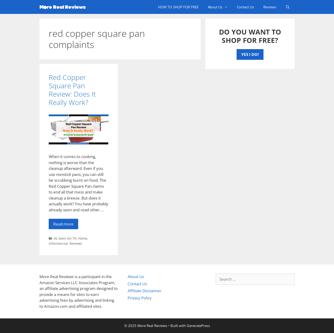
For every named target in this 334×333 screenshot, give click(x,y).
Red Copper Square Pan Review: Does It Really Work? (72, 90)
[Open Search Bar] (288, 7)
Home (82, 238)
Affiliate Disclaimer (144, 290)
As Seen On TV (65, 238)
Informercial (58, 243)
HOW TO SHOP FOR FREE (178, 7)
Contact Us (245, 7)
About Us (220, 7)
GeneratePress (198, 325)
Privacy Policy (140, 298)
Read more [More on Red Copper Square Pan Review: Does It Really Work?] (63, 224)
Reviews (269, 7)
